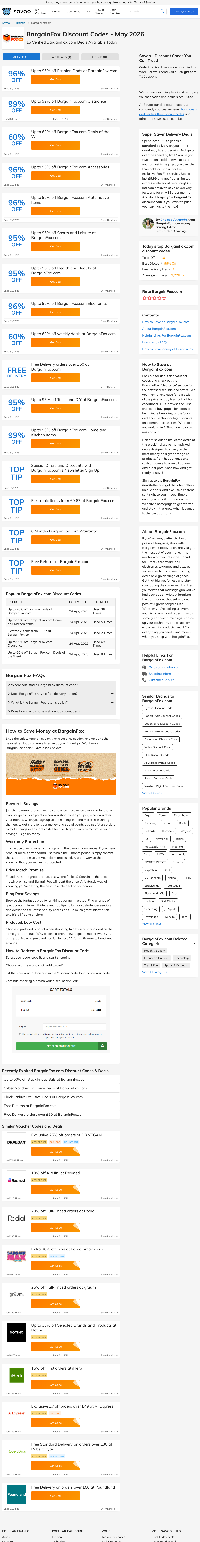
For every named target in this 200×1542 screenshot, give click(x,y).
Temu (185, 917)
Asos (174, 893)
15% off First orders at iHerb (56, 1368)
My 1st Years (152, 878)
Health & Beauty (154, 950)
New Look (162, 839)
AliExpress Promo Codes (159, 762)
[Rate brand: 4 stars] (159, 298)
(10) (100, 57)
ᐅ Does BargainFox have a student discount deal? (44, 711)
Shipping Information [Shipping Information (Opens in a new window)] (160, 673)
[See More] (192, 943)
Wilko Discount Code (157, 747)
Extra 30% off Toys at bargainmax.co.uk (67, 1249)
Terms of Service (144, 2)
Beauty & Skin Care (156, 958)
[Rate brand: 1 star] (144, 298)
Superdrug (150, 909)
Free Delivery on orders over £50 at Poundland (73, 1487)
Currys (163, 815)
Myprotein (150, 870)
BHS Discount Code (156, 755)
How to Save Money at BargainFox (167, 349)
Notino (172, 878)
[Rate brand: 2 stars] (149, 298)
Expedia (178, 862)
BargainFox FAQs (155, 342)
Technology (182, 958)
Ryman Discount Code (158, 708)
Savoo (6, 23)
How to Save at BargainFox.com (165, 322)
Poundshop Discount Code (161, 739)
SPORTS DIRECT (155, 862)
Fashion (57, 1537)
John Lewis (178, 854)
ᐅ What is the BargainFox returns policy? (38, 702)
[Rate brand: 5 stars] (164, 298)
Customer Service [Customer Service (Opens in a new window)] (158, 680)
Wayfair (186, 831)
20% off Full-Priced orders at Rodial (63, 1211)
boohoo (149, 901)
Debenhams (181, 815)
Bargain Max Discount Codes (162, 731)
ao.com (167, 823)
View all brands (152, 793)
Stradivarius (151, 885)
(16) (21, 57)
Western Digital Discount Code (163, 786)
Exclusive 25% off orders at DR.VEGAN (66, 1134)
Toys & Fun (151, 965)
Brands (20, 23)
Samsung (150, 823)
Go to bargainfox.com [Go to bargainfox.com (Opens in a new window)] (161, 667)
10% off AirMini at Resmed (55, 1172)
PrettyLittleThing (154, 846)
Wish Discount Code (157, 770)
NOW (160, 854)
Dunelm (170, 917)
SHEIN (187, 878)
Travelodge (151, 917)
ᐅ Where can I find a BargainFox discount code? (43, 685)
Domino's (168, 831)
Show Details (109, 88)
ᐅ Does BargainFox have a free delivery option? (42, 694)
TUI (146, 839)
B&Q (167, 870)
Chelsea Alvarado (174, 219)
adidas (179, 839)
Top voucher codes (113, 1537)
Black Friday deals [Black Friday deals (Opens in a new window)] (163, 1537)
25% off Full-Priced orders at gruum (63, 1287)
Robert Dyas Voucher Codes (162, 716)
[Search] (147, 11)
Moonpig (177, 846)
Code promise (39, 1142)
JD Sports (170, 909)
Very (147, 854)
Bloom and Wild (154, 893)
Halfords (149, 831)
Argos (148, 815)
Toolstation (173, 885)
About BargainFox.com (159, 329)
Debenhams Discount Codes (162, 723)
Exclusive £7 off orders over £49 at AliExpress (72, 1406)
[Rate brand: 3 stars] (154, 298)
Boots (183, 823)
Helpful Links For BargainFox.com (166, 335)
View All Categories (154, 972)
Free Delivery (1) (61, 57)
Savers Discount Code (158, 778)
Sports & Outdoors (176, 965)
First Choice (168, 901)
